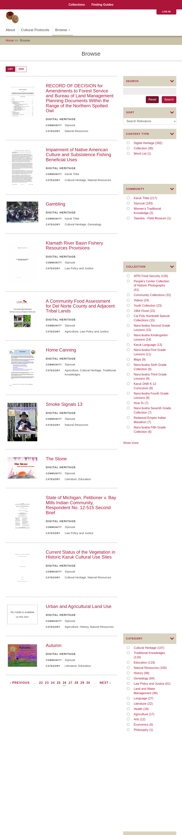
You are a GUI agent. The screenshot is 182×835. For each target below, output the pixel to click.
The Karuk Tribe (18, 744)
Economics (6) (151, 489)
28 (76, 682)
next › (105, 682)
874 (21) (143, 614)
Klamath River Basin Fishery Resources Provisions (74, 245)
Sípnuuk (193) (149, 184)
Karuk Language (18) (152, 639)
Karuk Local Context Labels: (22, 762)
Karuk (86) (145, 566)
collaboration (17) (152, 644)
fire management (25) (152, 603)
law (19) (143, 619)
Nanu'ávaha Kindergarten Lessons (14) (151, 286)
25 (59, 682)
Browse (62, 30)
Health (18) (145, 473)
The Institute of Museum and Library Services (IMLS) (42, 736)
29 (82, 682)
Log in (166, 11)
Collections (76, 4)
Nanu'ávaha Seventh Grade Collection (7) (152, 359)
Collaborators (103, 703)
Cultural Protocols (35, 30)
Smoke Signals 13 (64, 404)
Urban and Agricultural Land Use (78, 606)
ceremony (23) (150, 608)
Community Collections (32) (152, 244)
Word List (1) (146, 154)
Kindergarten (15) (152, 670)
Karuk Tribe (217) (149, 179)
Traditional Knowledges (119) (149, 420)
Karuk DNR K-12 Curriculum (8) (151, 335)
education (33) (150, 593)
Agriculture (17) (151, 479)
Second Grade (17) (152, 649)
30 (88, 682)
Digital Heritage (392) (152, 143)
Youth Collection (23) (152, 254)
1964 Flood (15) (148, 259)
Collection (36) (150, 148)
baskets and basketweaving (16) (152, 657)
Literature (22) (150, 468)
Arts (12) (143, 484)
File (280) (144, 520)
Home (10, 40)
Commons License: (16, 757)
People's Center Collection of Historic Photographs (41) (151, 234)
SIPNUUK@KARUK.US (19, 828)
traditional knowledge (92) (152, 561)
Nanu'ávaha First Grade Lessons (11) (150, 301)
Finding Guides (102, 4)
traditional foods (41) (152, 582)
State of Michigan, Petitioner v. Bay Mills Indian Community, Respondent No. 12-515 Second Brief (81, 505)
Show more (130, 391)
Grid (21, 69)
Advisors (86, 703)
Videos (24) (146, 249)
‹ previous (20, 682)
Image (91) (145, 525)
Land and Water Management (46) (152, 456)
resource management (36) (152, 587)
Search (169, 99)
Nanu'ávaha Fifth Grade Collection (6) (151, 379)
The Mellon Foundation (22, 740)
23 (47, 682)
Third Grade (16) (149, 664)
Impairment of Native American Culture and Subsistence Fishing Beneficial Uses (78, 154)
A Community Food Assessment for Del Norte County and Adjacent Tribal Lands (80, 306)
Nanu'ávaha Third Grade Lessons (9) (150, 325)
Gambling (55, 203)
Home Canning (61, 349)
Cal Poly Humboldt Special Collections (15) (152, 267)
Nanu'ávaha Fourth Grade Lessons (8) (151, 345)
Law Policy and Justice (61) (152, 448)
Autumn (53, 645)
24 (53, 682)
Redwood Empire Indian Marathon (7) (150, 369)
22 (41, 682)
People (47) (146, 577)
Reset (152, 99)
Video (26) (144, 530)
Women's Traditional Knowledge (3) (151, 192)
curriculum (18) (151, 634)
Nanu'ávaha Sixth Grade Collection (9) (151, 316)
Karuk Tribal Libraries (17, 779)
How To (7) (145, 352)
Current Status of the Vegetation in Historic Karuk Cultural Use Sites (80, 554)
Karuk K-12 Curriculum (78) (152, 572)
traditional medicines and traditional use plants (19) (152, 626)
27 (70, 682)
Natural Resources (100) (152, 432)
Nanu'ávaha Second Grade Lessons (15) (152, 277)
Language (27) (150, 463)
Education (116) (151, 427)
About (10, 30)
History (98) (146, 438)
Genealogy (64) (151, 443)
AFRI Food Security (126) (152, 225)
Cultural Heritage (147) (152, 412)
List (10, 69)
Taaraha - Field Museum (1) (152, 199)
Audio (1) (144, 536)
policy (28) (145, 598)
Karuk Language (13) (152, 293)
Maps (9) (143, 308)
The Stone (56, 458)
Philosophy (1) (151, 494)
